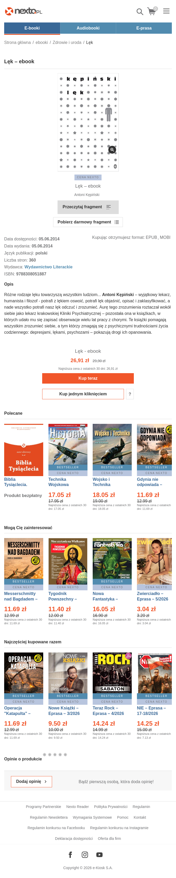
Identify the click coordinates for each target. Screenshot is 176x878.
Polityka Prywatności (110, 807)
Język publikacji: (19, 253)
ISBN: (10, 274)
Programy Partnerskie (43, 807)
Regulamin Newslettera (49, 817)
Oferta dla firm (109, 838)
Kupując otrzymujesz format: (118, 237)
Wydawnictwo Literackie (48, 267)
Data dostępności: (21, 239)
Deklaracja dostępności (74, 838)
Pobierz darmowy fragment (84, 222)
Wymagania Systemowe (92, 817)
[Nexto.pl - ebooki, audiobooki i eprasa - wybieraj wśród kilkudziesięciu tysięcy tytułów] (23, 11)
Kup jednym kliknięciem (83, 394)
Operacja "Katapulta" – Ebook (17, 713)
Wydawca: (14, 267)
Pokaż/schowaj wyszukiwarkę (140, 12)
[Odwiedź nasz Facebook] (70, 855)
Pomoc (123, 817)
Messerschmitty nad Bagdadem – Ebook (20, 599)
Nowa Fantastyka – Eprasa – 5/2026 (108, 599)
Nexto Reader (77, 807)
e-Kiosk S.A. (103, 868)
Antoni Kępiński (86, 195)
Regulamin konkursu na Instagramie (119, 828)
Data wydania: (18, 246)
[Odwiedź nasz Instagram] (85, 855)
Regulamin (141, 807)
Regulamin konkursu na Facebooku (56, 828)
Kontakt (140, 817)
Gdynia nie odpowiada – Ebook (149, 485)
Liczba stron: (16, 260)
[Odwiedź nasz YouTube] (99, 855)
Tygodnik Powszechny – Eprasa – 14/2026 (65, 599)
